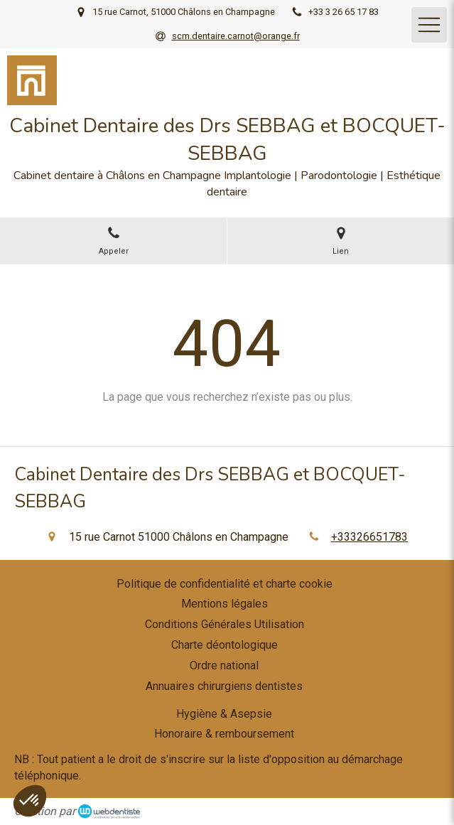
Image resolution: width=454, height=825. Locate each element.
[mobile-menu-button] (429, 25)
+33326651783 (369, 537)
